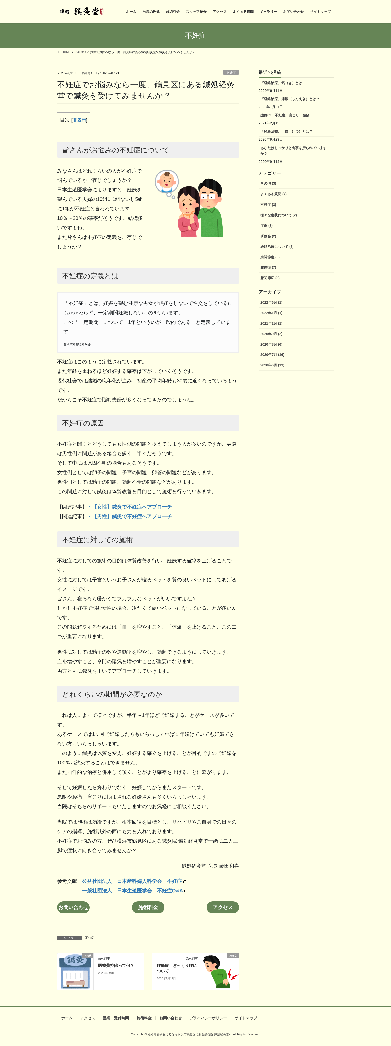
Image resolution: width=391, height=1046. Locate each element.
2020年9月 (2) (271, 334)
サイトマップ (246, 1018)
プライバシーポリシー (208, 1018)
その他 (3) (268, 183)
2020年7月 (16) (272, 355)
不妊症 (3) (268, 205)
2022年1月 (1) (271, 313)
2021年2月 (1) (271, 323)
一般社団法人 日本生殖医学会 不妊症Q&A (134, 890)
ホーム (66, 1018)
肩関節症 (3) (270, 257)
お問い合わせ (73, 907)
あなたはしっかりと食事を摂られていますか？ (293, 151)
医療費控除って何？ (116, 965)
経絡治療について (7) (276, 247)
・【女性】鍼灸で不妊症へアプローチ (129, 507)
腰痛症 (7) (268, 267)
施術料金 (148, 907)
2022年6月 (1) (271, 302)
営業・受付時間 (116, 1018)
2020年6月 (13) (272, 365)
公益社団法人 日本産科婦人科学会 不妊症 (134, 881)
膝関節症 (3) (270, 278)
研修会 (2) (268, 236)
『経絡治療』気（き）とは (281, 83)
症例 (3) (266, 226)
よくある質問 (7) (273, 194)
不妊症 (231, 72)
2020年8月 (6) (271, 344)
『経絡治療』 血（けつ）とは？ (286, 131)
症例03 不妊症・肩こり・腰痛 (285, 115)
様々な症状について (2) (278, 215)
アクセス (223, 907)
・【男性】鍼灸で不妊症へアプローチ (129, 516)
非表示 (79, 120)
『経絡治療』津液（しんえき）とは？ (290, 99)
